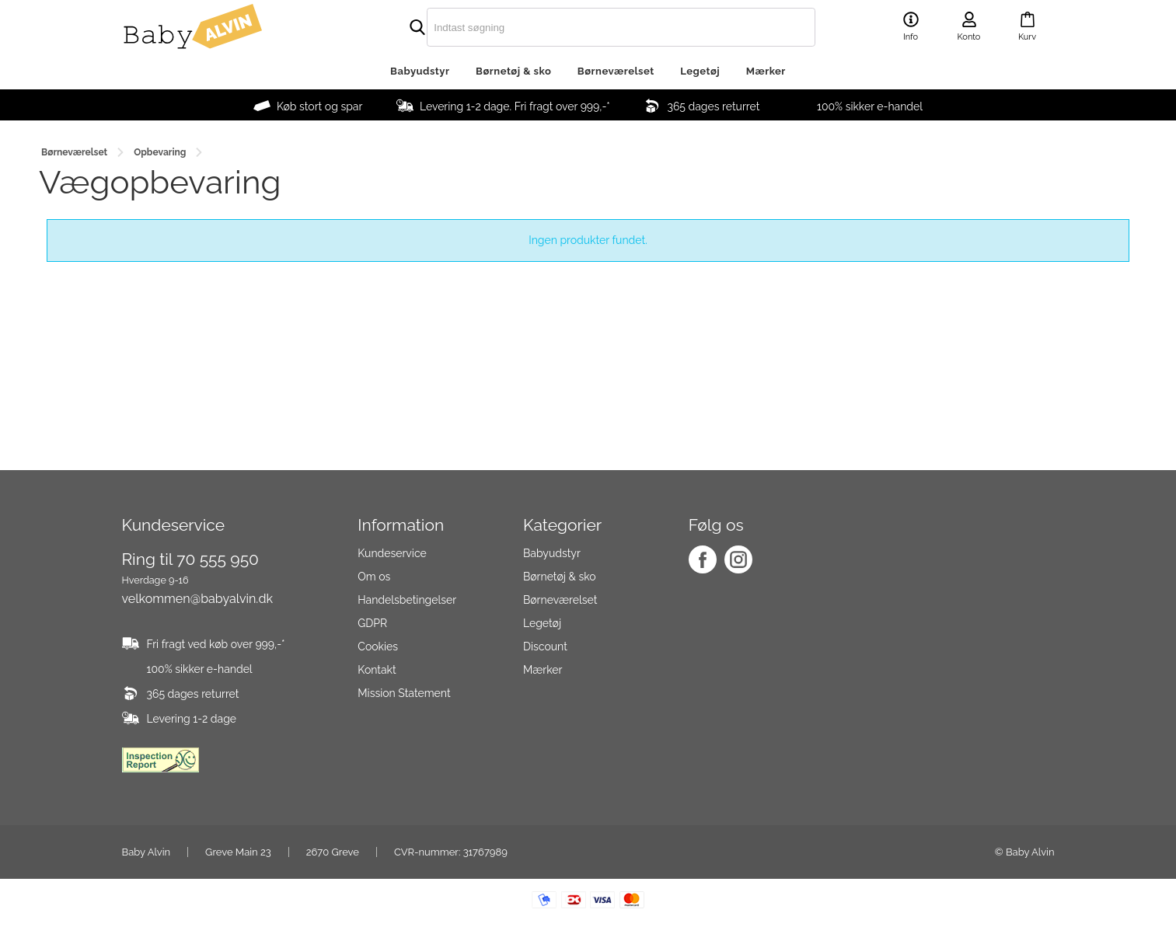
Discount (545, 646)
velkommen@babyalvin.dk (197, 598)
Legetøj (700, 71)
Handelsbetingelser (407, 600)
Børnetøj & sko (513, 71)
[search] (588, 27)
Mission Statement (404, 693)
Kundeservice (392, 553)
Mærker (766, 71)
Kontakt (377, 670)
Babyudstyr (419, 71)
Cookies (378, 646)
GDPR (372, 623)
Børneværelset (616, 71)
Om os (374, 576)
